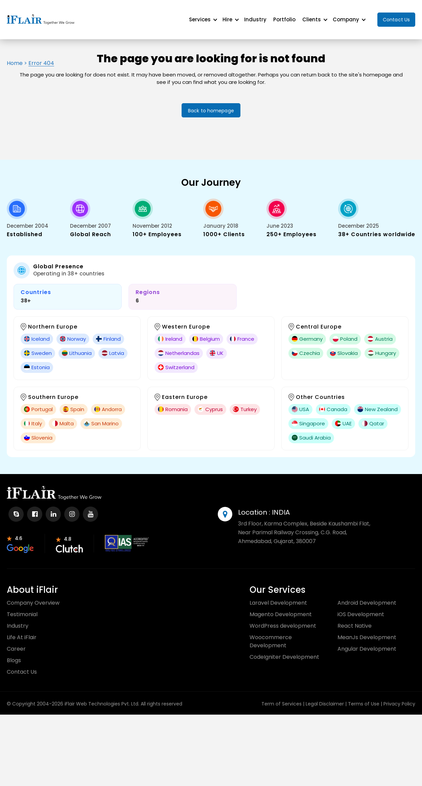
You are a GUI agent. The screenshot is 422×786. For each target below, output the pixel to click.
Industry (255, 16)
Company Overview (33, 597)
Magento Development (281, 609)
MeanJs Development (366, 632)
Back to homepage (211, 105)
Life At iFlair (22, 632)
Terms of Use (363, 698)
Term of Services (281, 698)
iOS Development (360, 609)
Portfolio (284, 16)
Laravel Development (278, 597)
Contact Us (396, 17)
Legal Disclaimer (325, 698)
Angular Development (366, 643)
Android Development (366, 597)
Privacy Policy (399, 698)
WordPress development (283, 620)
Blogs (14, 655)
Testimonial (22, 609)
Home (15, 58)
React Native (354, 620)
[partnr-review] (20, 538)
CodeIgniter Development (284, 651)
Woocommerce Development (271, 636)
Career (16, 643)
